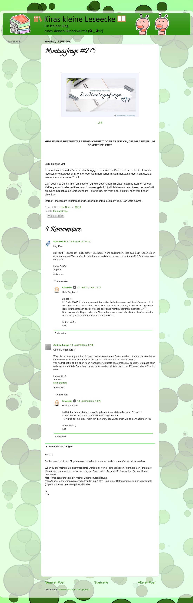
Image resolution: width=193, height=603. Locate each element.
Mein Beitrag (60, 382)
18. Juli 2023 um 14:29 (89, 401)
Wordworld (59, 241)
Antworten (58, 274)
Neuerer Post (54, 582)
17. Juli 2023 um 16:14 (79, 241)
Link (100, 122)
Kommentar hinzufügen (59, 446)
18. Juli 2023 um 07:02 (82, 345)
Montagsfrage (60, 211)
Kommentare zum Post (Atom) (73, 589)
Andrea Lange (61, 345)
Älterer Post (146, 582)
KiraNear (67, 287)
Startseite (101, 582)
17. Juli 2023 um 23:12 (89, 287)
